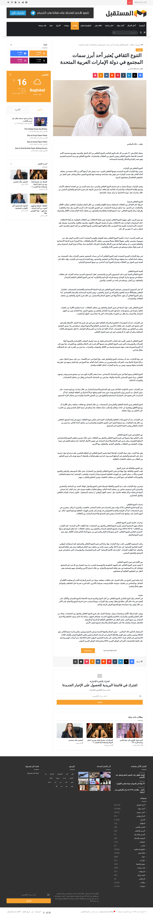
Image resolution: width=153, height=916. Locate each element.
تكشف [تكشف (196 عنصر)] (71, 778)
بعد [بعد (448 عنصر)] (46, 774)
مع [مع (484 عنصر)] (66, 786)
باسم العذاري (85, 912)
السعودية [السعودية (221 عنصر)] (60, 774)
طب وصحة (42, 25)
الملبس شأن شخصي (75, 740)
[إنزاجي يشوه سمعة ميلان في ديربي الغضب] (40, 121)
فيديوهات (142, 871)
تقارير (143, 846)
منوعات (66, 25)
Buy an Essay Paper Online (37, 136)
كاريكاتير (142, 879)
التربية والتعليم (140, 831)
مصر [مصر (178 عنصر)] (72, 786)
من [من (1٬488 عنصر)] (62, 786)
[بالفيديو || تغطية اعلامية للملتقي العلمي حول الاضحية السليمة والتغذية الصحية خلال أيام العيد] (83, 788)
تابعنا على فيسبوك (33, 773)
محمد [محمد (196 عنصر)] (49, 782)
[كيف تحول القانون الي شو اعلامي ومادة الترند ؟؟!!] (129, 730)
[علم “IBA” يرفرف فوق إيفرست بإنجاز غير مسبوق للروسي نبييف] (94, 781)
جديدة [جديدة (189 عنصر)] (64, 778)
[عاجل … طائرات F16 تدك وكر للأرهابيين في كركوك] (83, 775)
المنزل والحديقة (139, 834)
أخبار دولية (120, 25)
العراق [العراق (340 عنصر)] (52, 774)
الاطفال (142, 823)
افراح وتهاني (140, 816)
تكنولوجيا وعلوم (86, 25)
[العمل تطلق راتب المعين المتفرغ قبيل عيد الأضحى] (105, 775)
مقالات (74, 25)
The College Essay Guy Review (35, 129)
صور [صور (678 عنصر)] (72, 782)
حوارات (142, 860)
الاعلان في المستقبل (14, 912)
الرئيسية (142, 25)
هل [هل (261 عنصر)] (56, 786)
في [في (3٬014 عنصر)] (55, 782)
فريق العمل (26, 912)
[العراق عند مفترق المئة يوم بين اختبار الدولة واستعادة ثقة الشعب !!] (100, 730)
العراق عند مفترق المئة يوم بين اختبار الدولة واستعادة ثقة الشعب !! (39, 184)
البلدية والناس (140, 827)
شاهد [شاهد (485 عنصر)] (51, 778)
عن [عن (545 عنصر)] (61, 782)
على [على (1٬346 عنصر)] (66, 782)
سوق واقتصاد (140, 864)
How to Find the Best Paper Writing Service (31, 148)
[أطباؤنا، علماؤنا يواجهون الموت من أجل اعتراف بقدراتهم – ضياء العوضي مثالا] (38, 199)
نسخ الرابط (88, 651)
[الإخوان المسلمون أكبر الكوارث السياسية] (19, 199)
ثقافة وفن (98, 25)
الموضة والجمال (139, 838)
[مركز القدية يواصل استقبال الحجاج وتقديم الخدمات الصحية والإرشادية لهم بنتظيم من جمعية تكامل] (83, 781)
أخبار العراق (131, 25)
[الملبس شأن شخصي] (70, 730)
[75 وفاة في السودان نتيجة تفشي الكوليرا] (94, 775)
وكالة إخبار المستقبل (106, 912)
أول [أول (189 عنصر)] (72, 774)
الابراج (58, 25)
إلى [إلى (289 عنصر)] (67, 774)
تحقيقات (142, 842)
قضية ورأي (141, 875)
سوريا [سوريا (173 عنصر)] (57, 778)
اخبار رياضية (109, 25)
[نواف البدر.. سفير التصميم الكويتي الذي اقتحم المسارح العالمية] (105, 781)
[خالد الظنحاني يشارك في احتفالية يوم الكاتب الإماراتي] (94, 788)
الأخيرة (17, 110)
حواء (51, 25)
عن (32, 912)
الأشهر (39, 110)
